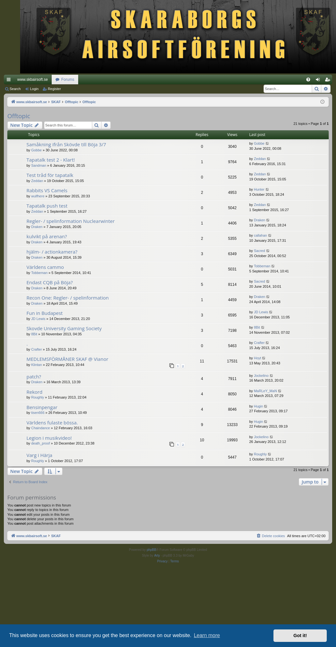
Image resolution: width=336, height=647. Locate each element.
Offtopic (18, 116)
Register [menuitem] (328, 80)
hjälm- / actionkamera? (51, 251)
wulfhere (38, 196)
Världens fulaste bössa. (52, 422)
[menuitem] (308, 79)
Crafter (36, 349)
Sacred (259, 251)
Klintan (36, 365)
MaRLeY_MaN (265, 391)
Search (15, 89)
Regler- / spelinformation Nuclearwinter (70, 221)
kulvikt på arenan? (46, 236)
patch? (33, 376)
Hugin (258, 406)
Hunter (259, 189)
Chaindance (40, 428)
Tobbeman (39, 273)
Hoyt (257, 358)
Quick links (9, 80)
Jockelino (261, 375)
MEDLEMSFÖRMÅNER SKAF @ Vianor (67, 359)
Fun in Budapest (44, 313)
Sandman (38, 165)
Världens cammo (45, 267)
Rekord (34, 392)
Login (34, 89)
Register (54, 89)
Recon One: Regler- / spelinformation (67, 297)
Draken (36, 227)
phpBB (151, 550)
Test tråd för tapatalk (49, 175)
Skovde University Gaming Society (63, 328)
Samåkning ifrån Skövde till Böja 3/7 (66, 144)
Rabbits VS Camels (46, 190)
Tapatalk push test (46, 205)
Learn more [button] (207, 635)
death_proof (40, 443)
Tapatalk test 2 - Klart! (50, 159)
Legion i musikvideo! (49, 438)
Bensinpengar (41, 407)
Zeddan (260, 159)
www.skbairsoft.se (32, 79)
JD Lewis (38, 319)
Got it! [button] (300, 635)
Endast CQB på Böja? (49, 282)
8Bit (34, 334)
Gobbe (36, 150)
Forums (67, 79)
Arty (157, 555)
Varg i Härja (39, 455)
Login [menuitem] (319, 80)
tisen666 (38, 413)
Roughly (37, 397)
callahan (260, 235)
